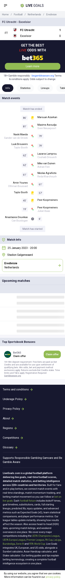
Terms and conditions (18, 389)
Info (8, 88)
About (8, 418)
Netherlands (34, 14)
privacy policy (53, 577)
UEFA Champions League (45, 535)
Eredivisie (51, 14)
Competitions (13, 437)
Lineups (45, 88)
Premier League (35, 539)
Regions (10, 428)
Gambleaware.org (12, 376)
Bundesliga (9, 543)
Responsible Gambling (28, 458)
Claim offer (52, 354)
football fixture (28, 500)
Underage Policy (15, 399)
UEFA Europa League (14, 539)
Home (5, 14)
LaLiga (57, 539)
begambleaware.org (43, 75)
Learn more (32, 66)
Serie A (20, 543)
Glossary (10, 447)
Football (18, 14)
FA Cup (49, 539)
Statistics (25, 88)
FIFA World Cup (37, 543)
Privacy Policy (13, 408)
